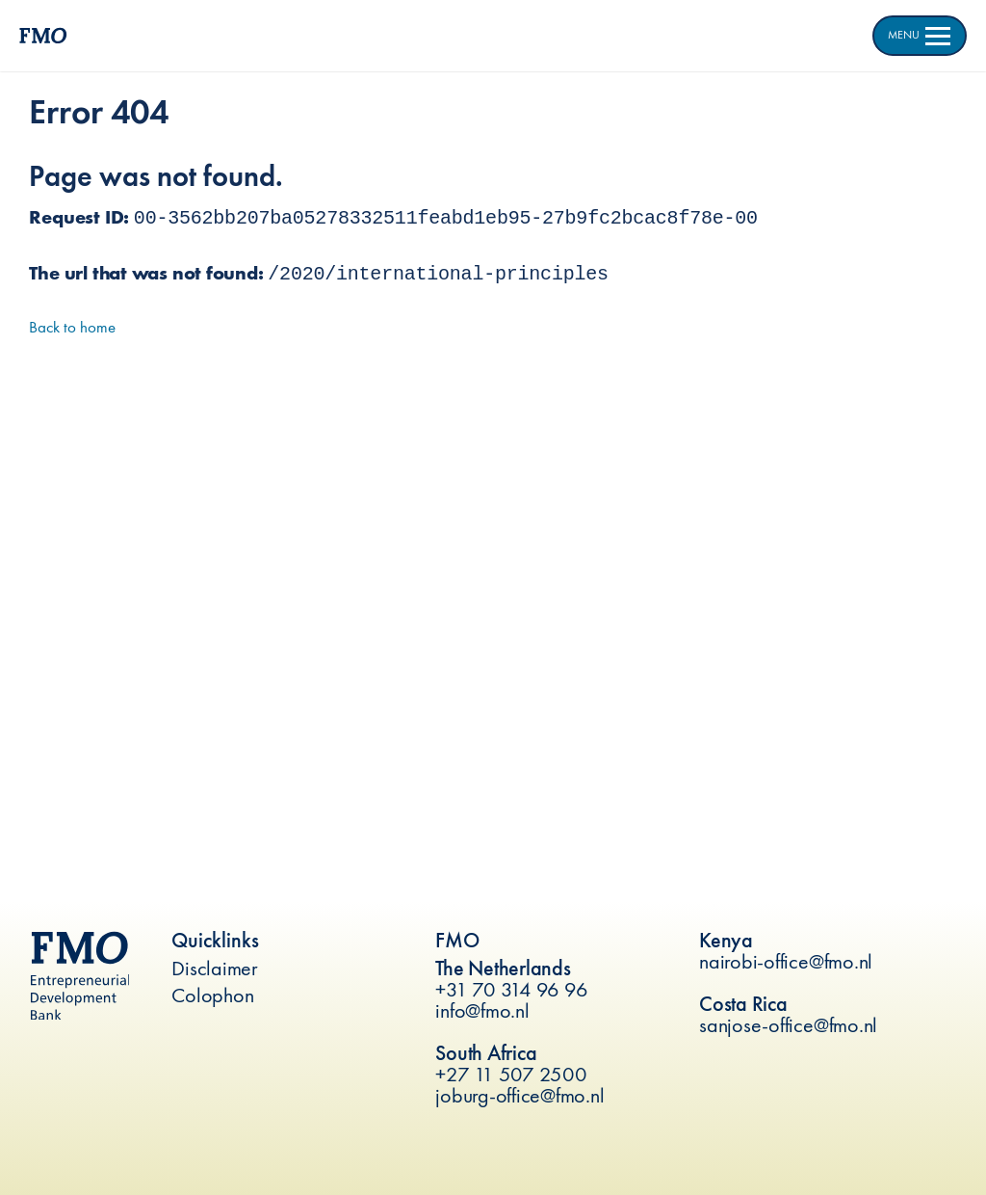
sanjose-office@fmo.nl (788, 1025)
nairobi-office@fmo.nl (785, 961)
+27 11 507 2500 (510, 1074)
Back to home (72, 326)
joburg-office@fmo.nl (519, 1095)
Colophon (212, 995)
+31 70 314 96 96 (511, 989)
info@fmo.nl (482, 1010)
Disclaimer (214, 968)
